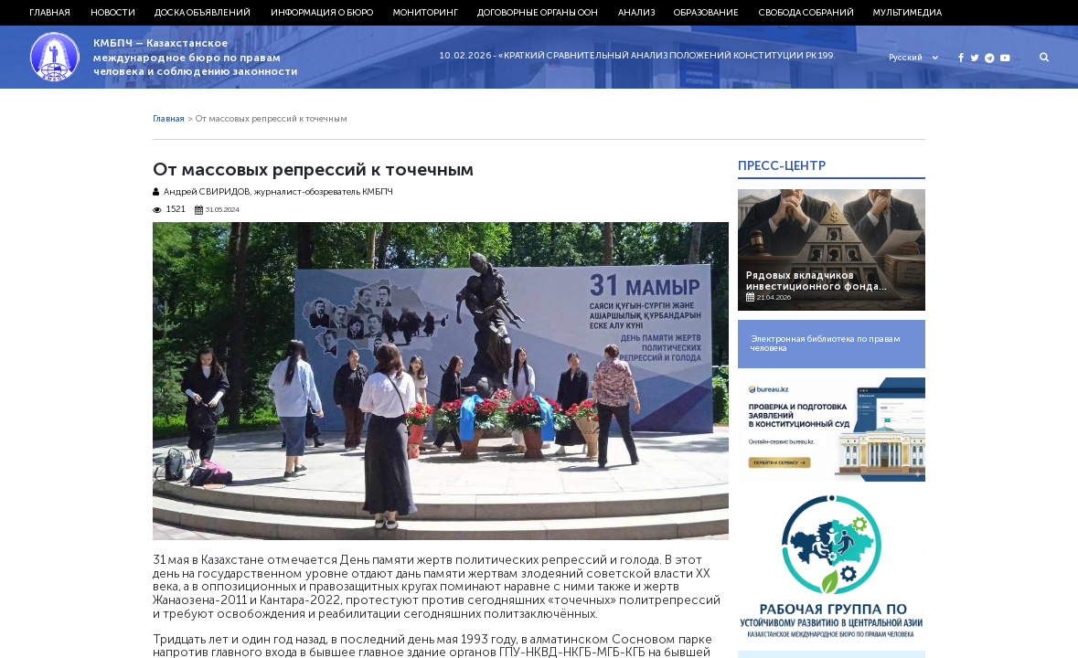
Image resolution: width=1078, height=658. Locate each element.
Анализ (636, 12)
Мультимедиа (907, 12)
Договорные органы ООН (537, 12)
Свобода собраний (806, 12)
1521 (169, 210)
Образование (706, 12)
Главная (49, 12)
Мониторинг (425, 12)
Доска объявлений (203, 12)
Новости (113, 12)
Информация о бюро (322, 12)
